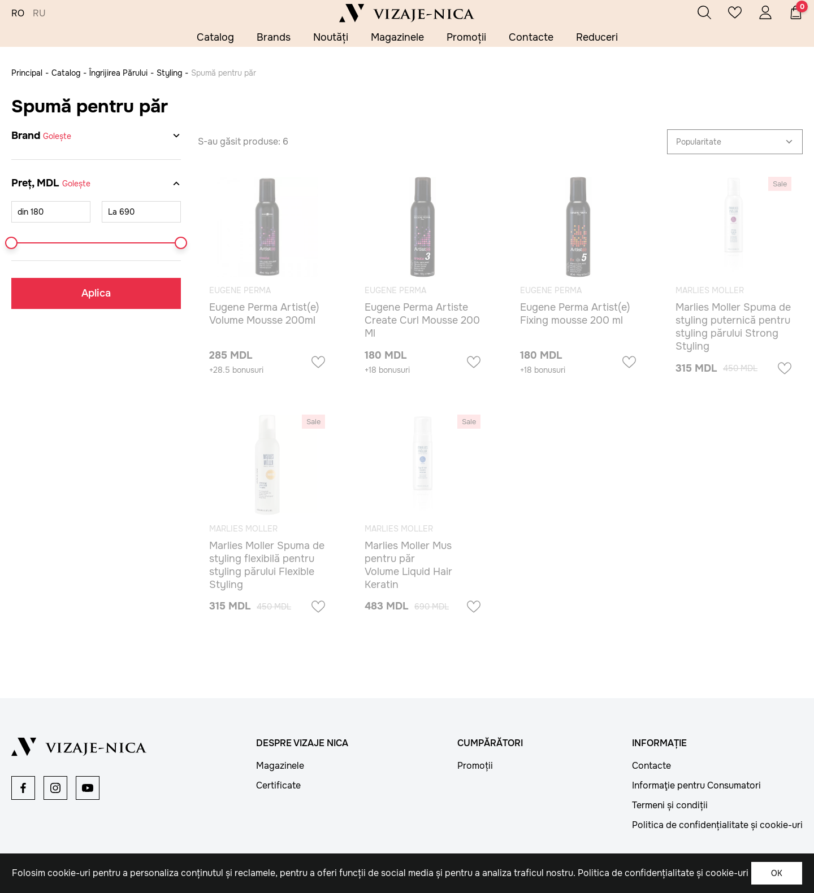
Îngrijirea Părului (118, 73)
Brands (274, 37)
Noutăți (330, 37)
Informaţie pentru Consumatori (696, 785)
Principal (26, 73)
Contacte (531, 37)
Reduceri (597, 37)
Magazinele (397, 37)
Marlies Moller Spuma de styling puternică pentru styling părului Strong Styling (733, 326)
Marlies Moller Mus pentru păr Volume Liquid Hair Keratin (408, 565)
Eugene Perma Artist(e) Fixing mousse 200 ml (575, 313)
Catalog (215, 37)
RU (39, 13)
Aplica (96, 293)
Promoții (466, 37)
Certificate (278, 785)
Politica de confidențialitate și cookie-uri (717, 825)
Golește (57, 136)
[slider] (11, 243)
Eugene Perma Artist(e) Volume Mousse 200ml (264, 313)
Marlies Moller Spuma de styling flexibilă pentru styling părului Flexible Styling (266, 565)
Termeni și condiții (670, 805)
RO (17, 13)
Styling (169, 73)
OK (776, 873)
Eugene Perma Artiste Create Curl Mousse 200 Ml (422, 320)
